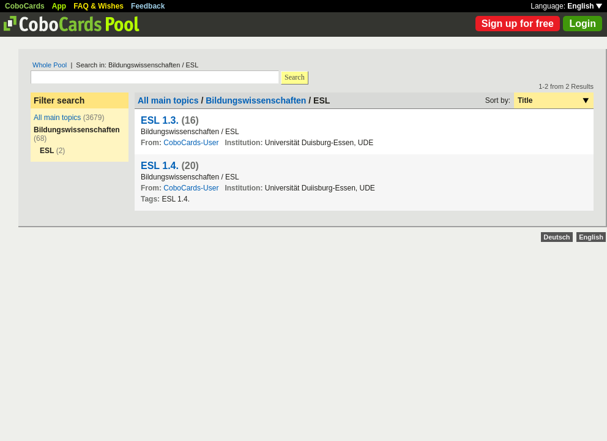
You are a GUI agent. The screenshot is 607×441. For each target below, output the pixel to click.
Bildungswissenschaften (256, 100)
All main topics (57, 117)
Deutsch (556, 237)
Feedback (148, 6)
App (59, 6)
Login (582, 23)
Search (295, 77)
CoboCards (25, 6)
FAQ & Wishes (98, 6)
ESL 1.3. (160, 120)
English (584, 6)
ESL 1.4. (160, 165)
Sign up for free (518, 23)
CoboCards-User (190, 142)
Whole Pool (49, 65)
